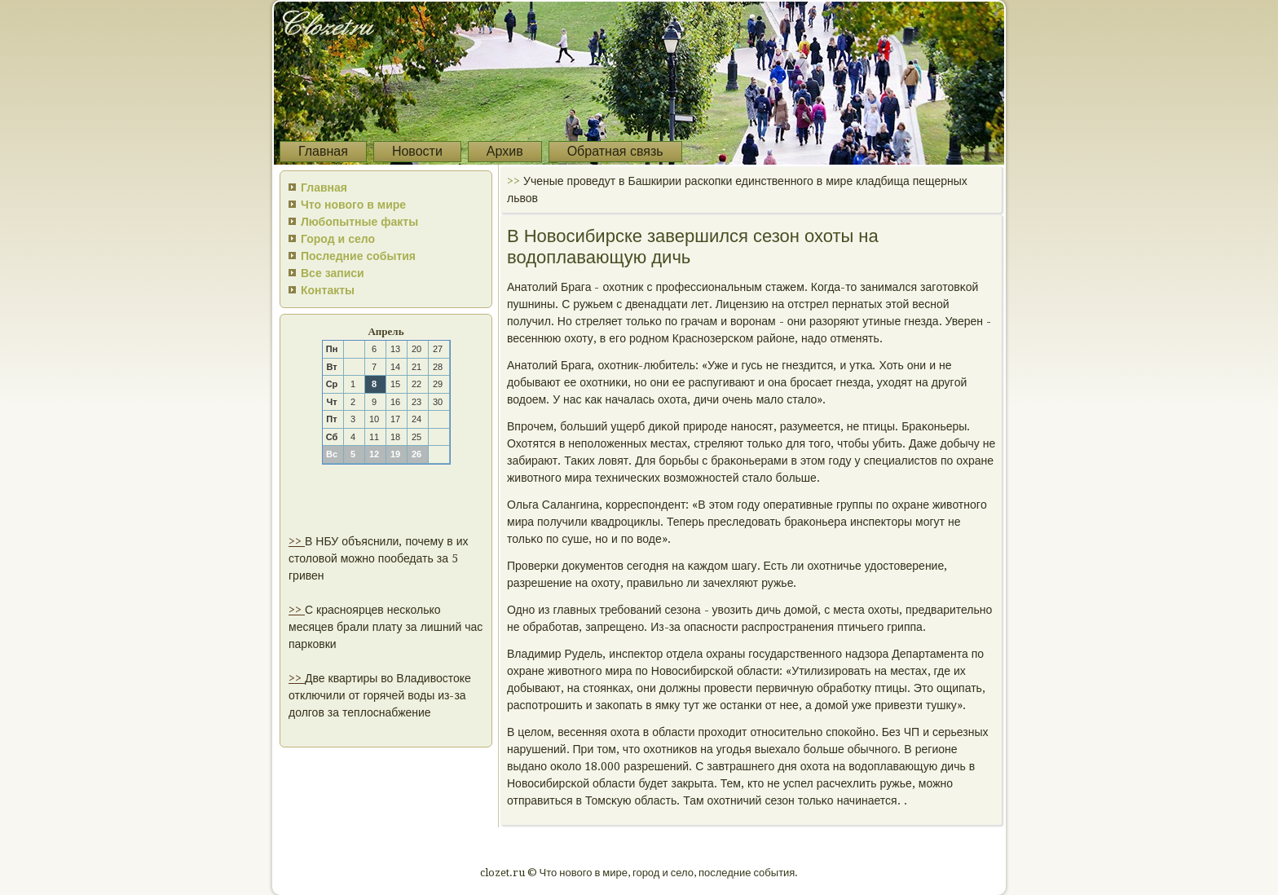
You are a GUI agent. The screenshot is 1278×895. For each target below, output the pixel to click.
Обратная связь (615, 151)
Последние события (358, 255)
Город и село (338, 238)
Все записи (332, 273)
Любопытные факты (359, 221)
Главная (323, 151)
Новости (417, 151)
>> (297, 541)
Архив (505, 151)
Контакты (328, 290)
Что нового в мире (353, 204)
